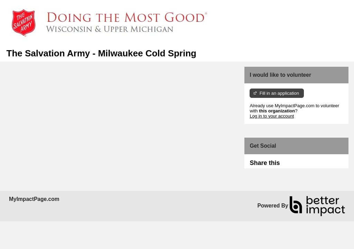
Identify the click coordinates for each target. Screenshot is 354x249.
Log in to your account (272, 116)
